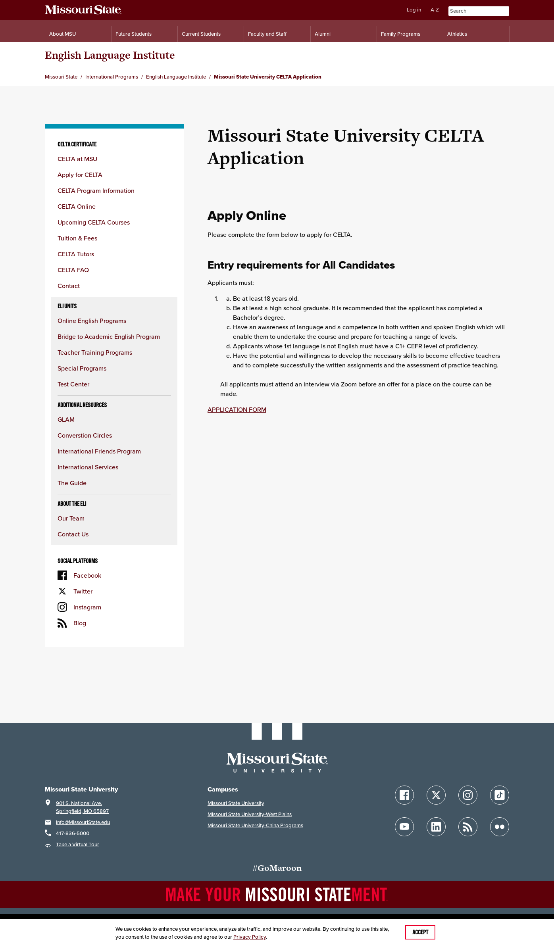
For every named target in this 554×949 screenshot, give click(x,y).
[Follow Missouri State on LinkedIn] (436, 826)
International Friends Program (100, 451)
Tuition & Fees (77, 238)
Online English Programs (92, 320)
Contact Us (73, 534)
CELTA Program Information (96, 190)
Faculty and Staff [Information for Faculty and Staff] (267, 34)
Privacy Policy (249, 937)
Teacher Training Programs (95, 352)
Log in (414, 9)
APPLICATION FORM (237, 409)
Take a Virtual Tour (77, 844)
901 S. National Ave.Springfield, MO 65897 (82, 807)
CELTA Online (77, 206)
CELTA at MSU (77, 158)
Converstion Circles (85, 435)
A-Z (435, 9)
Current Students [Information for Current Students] (201, 34)
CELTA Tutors (76, 254)
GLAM (67, 419)
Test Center (73, 384)
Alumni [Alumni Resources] (323, 34)
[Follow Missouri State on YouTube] (404, 826)
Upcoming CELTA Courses (94, 222)
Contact (69, 285)
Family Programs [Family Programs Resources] (400, 34)
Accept (420, 932)
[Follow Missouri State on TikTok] (499, 795)
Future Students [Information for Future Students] (133, 34)
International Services (88, 467)
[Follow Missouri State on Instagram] (467, 795)
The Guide (73, 482)
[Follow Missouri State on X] (436, 795)
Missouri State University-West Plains (250, 814)
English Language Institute (110, 55)
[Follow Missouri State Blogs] (467, 826)
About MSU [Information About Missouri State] (62, 34)
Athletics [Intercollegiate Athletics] (457, 34)
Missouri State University (236, 803)
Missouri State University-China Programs (255, 825)
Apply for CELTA (80, 174)
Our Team (71, 518)
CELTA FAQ (73, 269)
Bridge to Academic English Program (109, 336)
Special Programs (82, 368)
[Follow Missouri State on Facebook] (404, 795)
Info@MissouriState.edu (83, 822)
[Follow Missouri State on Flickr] (499, 826)
